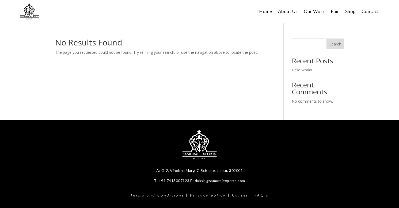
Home (265, 11)
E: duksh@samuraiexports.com (217, 180)
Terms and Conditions (157, 195)
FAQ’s (261, 195)
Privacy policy (208, 195)
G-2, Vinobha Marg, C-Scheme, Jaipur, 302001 (202, 170)
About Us (288, 11)
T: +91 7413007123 (172, 180)
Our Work (314, 11)
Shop (350, 11)
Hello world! (302, 69)
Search (335, 44)
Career (240, 195)
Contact (370, 11)
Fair (335, 11)
